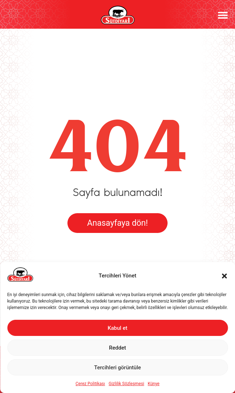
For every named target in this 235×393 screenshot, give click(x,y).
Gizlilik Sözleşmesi (126, 383)
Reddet (117, 348)
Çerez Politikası (90, 383)
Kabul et (117, 328)
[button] (224, 276)
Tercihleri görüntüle (117, 367)
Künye (154, 383)
